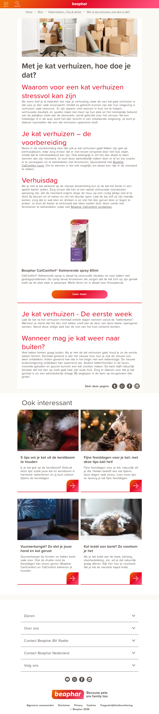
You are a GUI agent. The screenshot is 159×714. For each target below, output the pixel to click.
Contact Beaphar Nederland (46, 653)
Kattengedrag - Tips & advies (65, 11)
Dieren (29, 615)
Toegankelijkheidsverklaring (116, 705)
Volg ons (31, 665)
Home (29, 11)
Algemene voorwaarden (40, 705)
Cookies (91, 705)
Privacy (78, 705)
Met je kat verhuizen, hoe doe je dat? (108, 11)
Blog (40, 11)
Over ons (31, 628)
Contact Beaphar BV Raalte (46, 640)
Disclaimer (64, 705)
